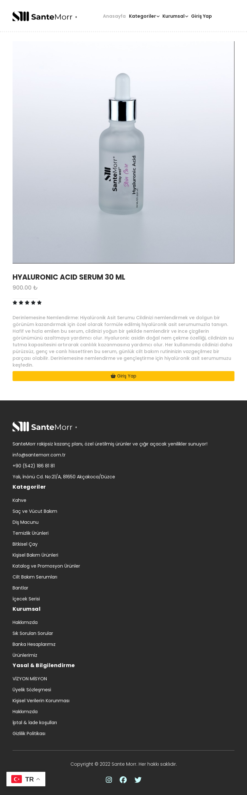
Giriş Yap (201, 16)
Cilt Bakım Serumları (35, 577)
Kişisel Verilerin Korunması (41, 700)
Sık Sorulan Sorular (33, 633)
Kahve (19, 500)
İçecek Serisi (26, 599)
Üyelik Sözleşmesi (32, 689)
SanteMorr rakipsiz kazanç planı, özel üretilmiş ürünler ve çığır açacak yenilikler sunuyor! (110, 444)
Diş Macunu (26, 522)
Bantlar (20, 588)
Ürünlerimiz (25, 655)
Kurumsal (173, 16)
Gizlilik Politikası (29, 733)
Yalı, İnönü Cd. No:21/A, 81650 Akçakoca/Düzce (64, 477)
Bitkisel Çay (25, 544)
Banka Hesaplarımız (34, 644)
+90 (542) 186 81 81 (34, 466)
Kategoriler (142, 16)
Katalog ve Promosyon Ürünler (46, 566)
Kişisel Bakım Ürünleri (35, 555)
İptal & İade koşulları (35, 722)
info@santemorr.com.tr (39, 455)
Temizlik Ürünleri (31, 533)
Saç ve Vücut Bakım (35, 511)
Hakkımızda (25, 622)
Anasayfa (114, 16)
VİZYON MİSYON (30, 678)
